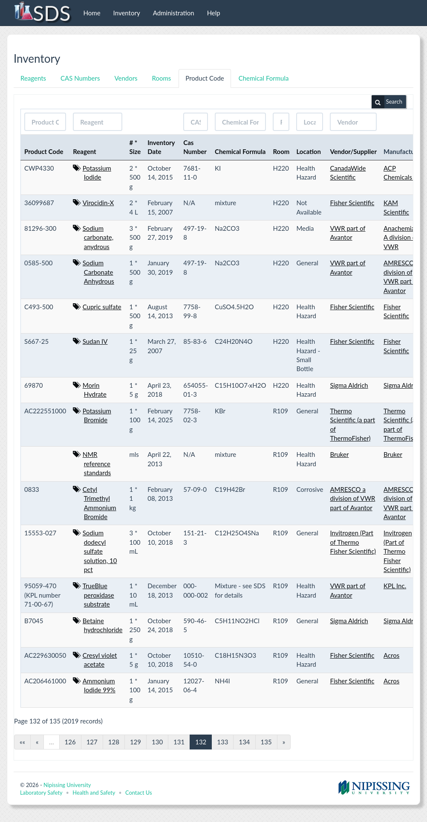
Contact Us (138, 792)
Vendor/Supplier (353, 151)
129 (135, 742)
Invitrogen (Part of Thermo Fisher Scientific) (353, 542)
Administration (173, 13)
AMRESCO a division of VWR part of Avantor (352, 498)
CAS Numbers (80, 78)
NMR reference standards (97, 463)
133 (222, 742)
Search (387, 102)
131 (179, 742)
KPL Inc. (395, 586)
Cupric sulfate (102, 307)
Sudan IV (95, 341)
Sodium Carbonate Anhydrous (98, 272)
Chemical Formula (264, 78)
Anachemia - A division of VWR (401, 237)
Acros (391, 655)
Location (308, 151)
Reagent (84, 151)
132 (200, 742)
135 (266, 742)
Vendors (125, 78)
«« (22, 742)
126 (70, 742)
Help (213, 13)
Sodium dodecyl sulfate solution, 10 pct (100, 551)
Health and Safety (93, 792)
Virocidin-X (98, 202)
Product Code (204, 78)
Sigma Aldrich (349, 385)
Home (92, 13)
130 (157, 742)
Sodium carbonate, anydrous (98, 237)
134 (244, 742)
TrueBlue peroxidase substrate (98, 595)
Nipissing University (67, 784)
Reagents (33, 78)
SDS (42, 12)
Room (281, 151)
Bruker (339, 454)
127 (92, 742)
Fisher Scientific (352, 202)
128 (113, 742)
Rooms (161, 78)
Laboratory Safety (41, 792)
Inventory (126, 13)
